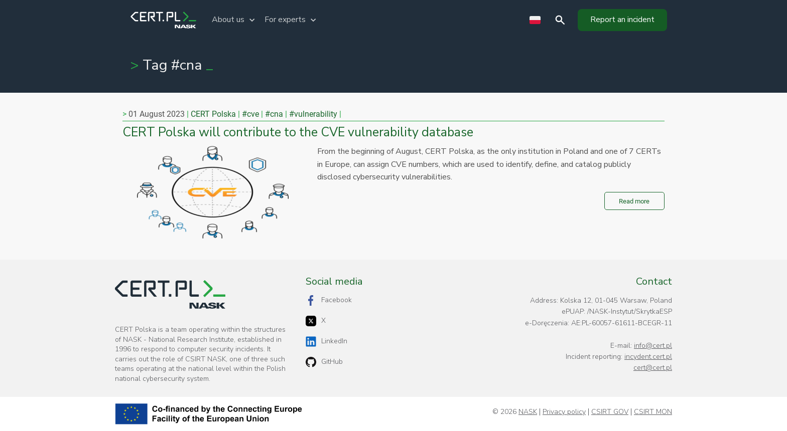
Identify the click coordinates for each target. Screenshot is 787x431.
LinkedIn (326, 341)
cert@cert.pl (652, 367)
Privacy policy (564, 411)
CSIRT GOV (609, 411)
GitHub (324, 362)
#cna (274, 114)
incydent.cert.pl (648, 356)
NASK (527, 411)
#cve (250, 114)
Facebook (329, 300)
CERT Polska (213, 114)
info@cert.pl (653, 345)
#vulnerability (313, 114)
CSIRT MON (653, 411)
